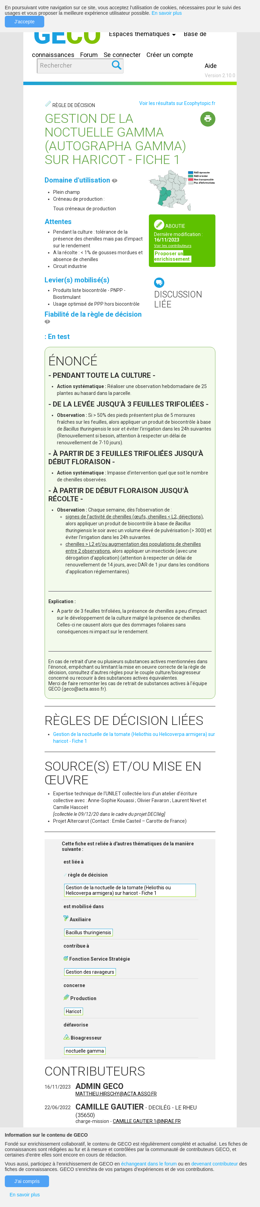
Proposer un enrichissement (172, 256)
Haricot (73, 1011)
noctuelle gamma (85, 1051)
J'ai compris (26, 1181)
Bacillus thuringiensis (88, 932)
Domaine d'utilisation (81, 180)
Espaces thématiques (144, 33)
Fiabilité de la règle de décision (93, 318)
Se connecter (122, 54)
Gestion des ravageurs (90, 972)
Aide (211, 65)
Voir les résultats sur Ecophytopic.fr (177, 103)
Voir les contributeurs (172, 246)
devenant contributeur (214, 1164)
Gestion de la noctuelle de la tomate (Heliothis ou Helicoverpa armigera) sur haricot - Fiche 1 (118, 890)
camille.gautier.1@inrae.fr (147, 1121)
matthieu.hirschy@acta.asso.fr (116, 1094)
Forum (89, 54)
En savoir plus (167, 13)
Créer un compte (169, 54)
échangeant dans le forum (149, 1164)
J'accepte (24, 21)
